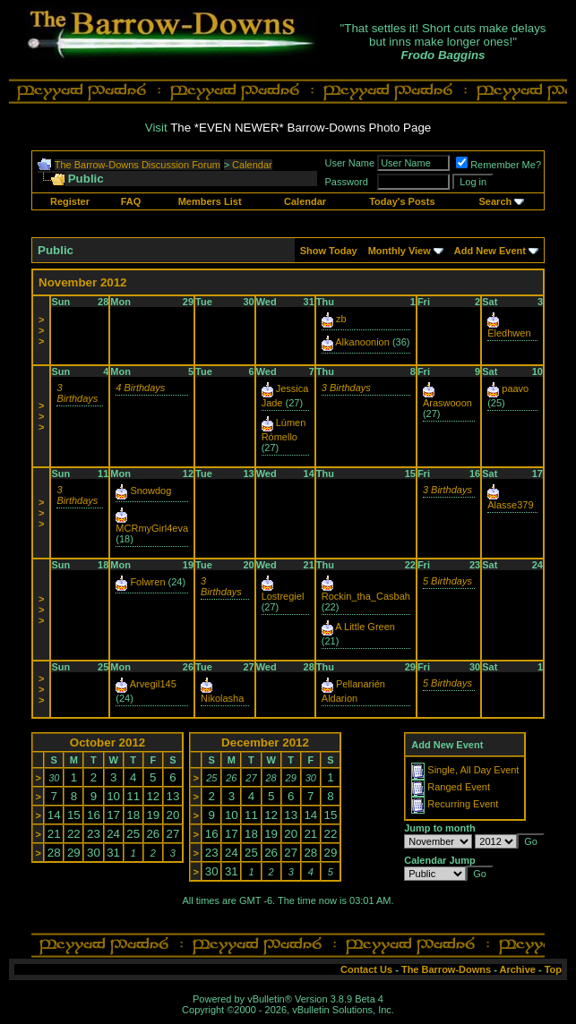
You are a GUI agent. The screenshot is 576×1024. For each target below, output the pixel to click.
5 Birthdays (447, 581)
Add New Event (490, 250)
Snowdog (150, 490)
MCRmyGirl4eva (152, 528)
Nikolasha (222, 698)
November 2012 (83, 282)
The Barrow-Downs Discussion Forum (137, 164)
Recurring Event (462, 803)
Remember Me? (498, 164)
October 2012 (107, 742)
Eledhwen (508, 333)
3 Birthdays (77, 393)
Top (553, 969)
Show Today (328, 250)
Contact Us (366, 969)
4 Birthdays (140, 387)
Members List (210, 201)
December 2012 (265, 742)
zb (341, 318)
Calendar (252, 164)
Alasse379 (510, 504)
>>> (41, 330)
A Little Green (365, 626)
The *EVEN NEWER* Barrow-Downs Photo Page (300, 127)
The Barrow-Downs (446, 969)
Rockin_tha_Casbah (366, 596)
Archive (518, 969)
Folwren (147, 581)
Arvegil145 (153, 683)
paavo (515, 388)
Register (70, 201)
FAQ (131, 201)
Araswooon (447, 402)
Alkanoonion (362, 342)
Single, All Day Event (473, 769)
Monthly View (399, 250)
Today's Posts (401, 201)
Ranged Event (458, 786)
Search (495, 201)
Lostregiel (283, 596)
